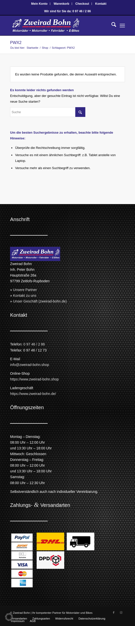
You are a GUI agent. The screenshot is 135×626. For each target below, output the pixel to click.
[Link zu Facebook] (113, 612)
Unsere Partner (25, 290)
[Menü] (122, 25)
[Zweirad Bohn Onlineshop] (56, 25)
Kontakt (100, 3)
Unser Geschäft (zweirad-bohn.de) (40, 301)
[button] (9, 617)
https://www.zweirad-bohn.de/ (33, 394)
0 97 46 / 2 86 (34, 344)
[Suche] (111, 25)
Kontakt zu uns (24, 296)
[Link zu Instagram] (121, 612)
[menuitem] (39, 3)
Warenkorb (61, 3)
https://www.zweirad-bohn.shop (34, 379)
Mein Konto (39, 3)
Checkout (82, 3)
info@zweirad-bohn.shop (29, 365)
